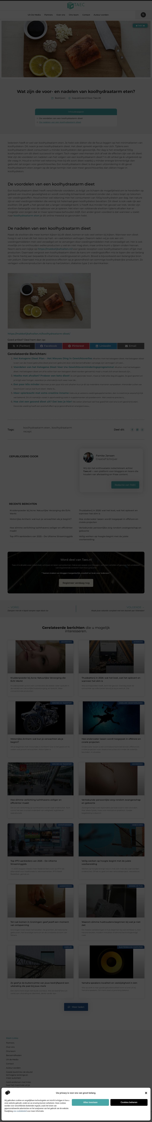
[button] (146, 1092)
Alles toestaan (90, 1102)
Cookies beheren (129, 1102)
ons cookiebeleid (20, 1111)
